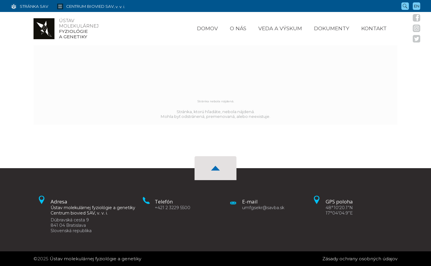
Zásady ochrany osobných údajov (359, 259)
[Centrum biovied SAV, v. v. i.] (86, 6)
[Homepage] (44, 28)
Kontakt (374, 28)
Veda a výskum (280, 28)
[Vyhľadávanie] (405, 5)
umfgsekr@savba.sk (263, 207)
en (416, 6)
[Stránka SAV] (29, 6)
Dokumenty (331, 28)
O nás (238, 28)
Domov (207, 28)
